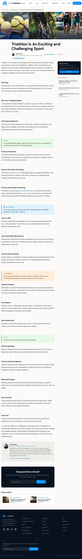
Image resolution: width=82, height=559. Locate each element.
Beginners (55, 3)
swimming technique (27, 191)
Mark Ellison (19, 53)
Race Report (45, 533)
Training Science (26, 518)
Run (37, 3)
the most (17, 173)
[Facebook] (15, 529)
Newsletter (65, 521)
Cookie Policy (76, 555)
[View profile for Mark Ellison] (5, 446)
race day (24, 193)
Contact (64, 530)
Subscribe (77, 3)
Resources (45, 3)
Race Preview (45, 530)
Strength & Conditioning (28, 521)
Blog (63, 3)
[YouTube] (7, 529)
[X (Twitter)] (11, 529)
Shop (68, 3)
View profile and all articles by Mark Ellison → (20, 458)
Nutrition (24, 524)
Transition (44, 527)
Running (44, 524)
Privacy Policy (60, 555)
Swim (24, 3)
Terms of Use (68, 555)
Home (2, 9)
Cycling (44, 521)
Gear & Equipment (26, 527)
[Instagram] (4, 529)
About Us (64, 527)
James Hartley (66, 524)
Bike (31, 3)
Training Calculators (27, 533)
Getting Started (14, 9)
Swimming (44, 518)
